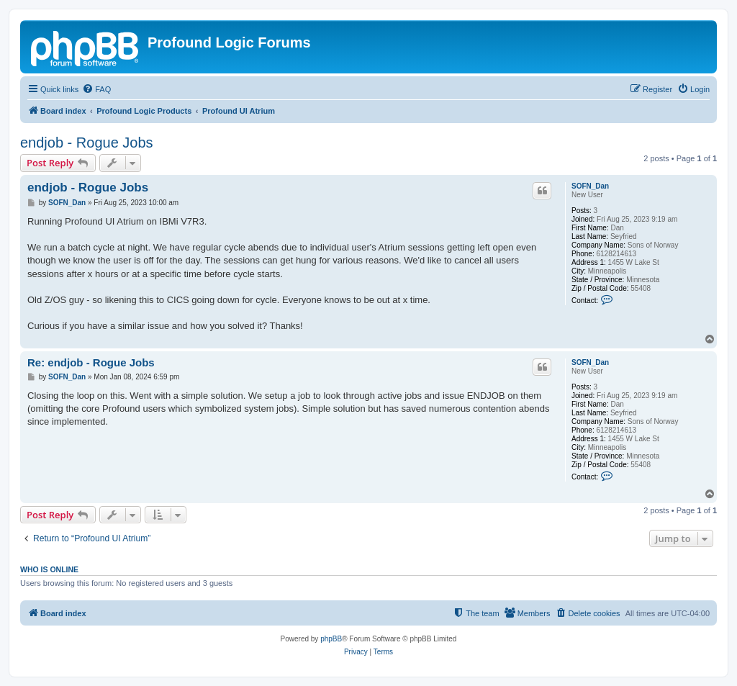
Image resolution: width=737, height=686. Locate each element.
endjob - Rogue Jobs (86, 142)
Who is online (49, 569)
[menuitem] (96, 89)
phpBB (331, 639)
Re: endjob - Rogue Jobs (91, 362)
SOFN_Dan (590, 186)
